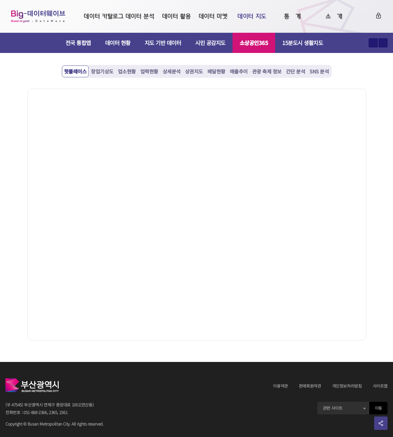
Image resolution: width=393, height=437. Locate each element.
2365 (53, 412)
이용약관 (280, 386)
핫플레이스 (75, 71)
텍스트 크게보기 (373, 42)
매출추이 (239, 71)
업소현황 (127, 71)
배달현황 (216, 71)
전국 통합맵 (78, 43)
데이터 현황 (117, 43)
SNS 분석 (319, 71)
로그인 (378, 15)
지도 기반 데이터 (163, 43)
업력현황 (149, 71)
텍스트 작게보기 (383, 42)
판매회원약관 (310, 386)
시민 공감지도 (210, 43)
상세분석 (172, 71)
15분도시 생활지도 (304, 43)
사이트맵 (380, 386)
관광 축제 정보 (267, 71)
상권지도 (194, 71)
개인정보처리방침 (347, 386)
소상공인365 (254, 43)
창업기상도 (102, 71)
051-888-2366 (35, 412)
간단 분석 (295, 71)
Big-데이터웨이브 (38, 16)
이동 (378, 408)
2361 (63, 412)
